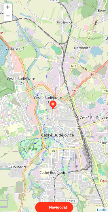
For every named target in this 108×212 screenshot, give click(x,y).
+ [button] (8, 7)
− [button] (8, 16)
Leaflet (102, 204)
